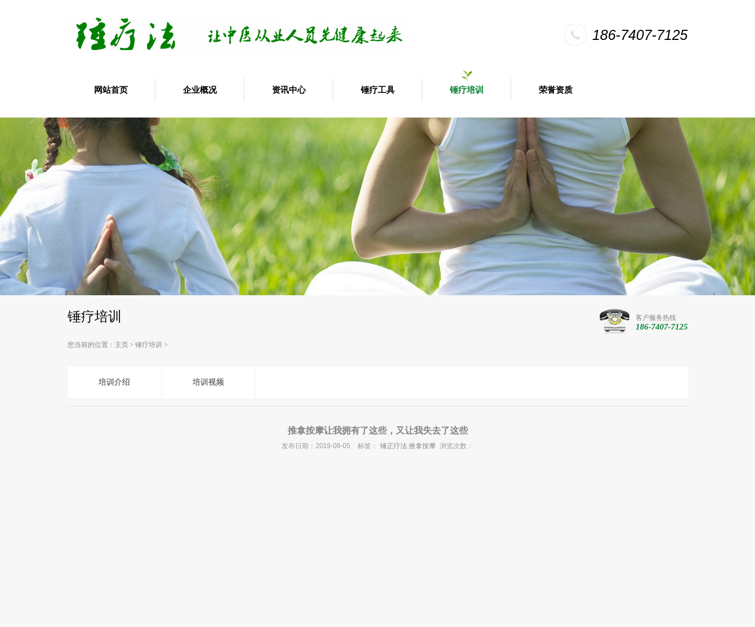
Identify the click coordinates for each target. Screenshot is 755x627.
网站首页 (111, 89)
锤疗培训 (467, 89)
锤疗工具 (378, 89)
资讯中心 (289, 89)
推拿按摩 (422, 446)
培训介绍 (114, 382)
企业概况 (200, 89)
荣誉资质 (556, 89)
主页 (121, 345)
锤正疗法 (393, 446)
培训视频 (208, 382)
